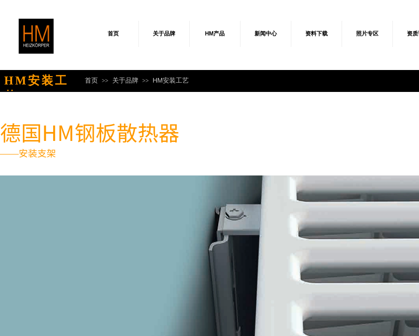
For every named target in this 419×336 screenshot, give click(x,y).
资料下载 (316, 33)
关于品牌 (164, 33)
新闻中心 (265, 33)
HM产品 (215, 33)
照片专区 (367, 33)
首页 (113, 33)
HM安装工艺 (170, 80)
